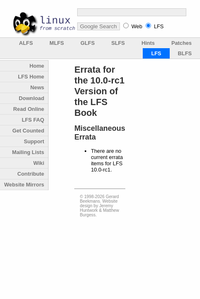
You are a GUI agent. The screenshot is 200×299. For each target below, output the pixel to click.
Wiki (38, 163)
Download (31, 98)
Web (137, 26)
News (37, 87)
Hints (148, 43)
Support (34, 141)
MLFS (56, 43)
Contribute (30, 174)
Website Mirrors (24, 184)
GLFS (87, 43)
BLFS (185, 53)
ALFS (26, 43)
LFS (158, 26)
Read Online (28, 109)
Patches (181, 43)
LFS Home (31, 77)
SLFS (118, 43)
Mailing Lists (28, 152)
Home (36, 66)
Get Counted (28, 130)
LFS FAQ (33, 120)
